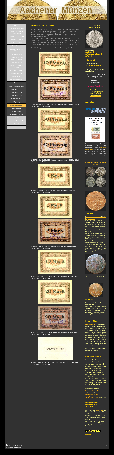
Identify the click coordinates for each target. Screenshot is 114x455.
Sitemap (19, 445)
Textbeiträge (99, 410)
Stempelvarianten (90, 324)
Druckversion (11, 445)
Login (106, 445)
